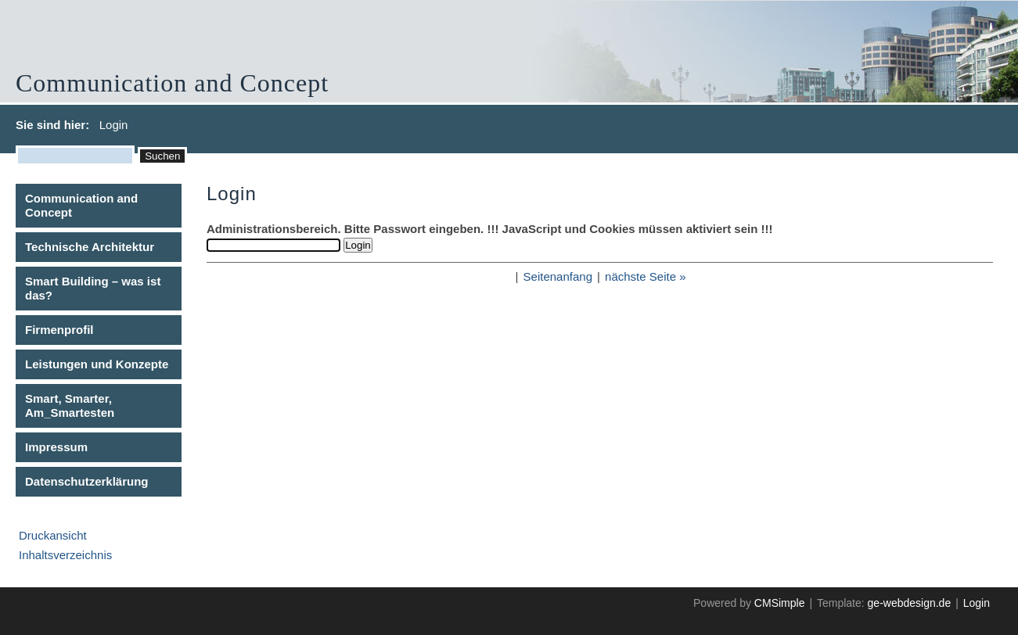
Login (976, 603)
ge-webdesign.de (909, 603)
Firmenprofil (59, 329)
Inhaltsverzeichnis (65, 554)
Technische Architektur (89, 246)
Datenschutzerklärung (87, 481)
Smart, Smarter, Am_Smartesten (69, 405)
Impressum (56, 447)
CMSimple (779, 603)
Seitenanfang (557, 276)
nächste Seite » (645, 276)
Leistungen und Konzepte (96, 364)
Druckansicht (53, 535)
